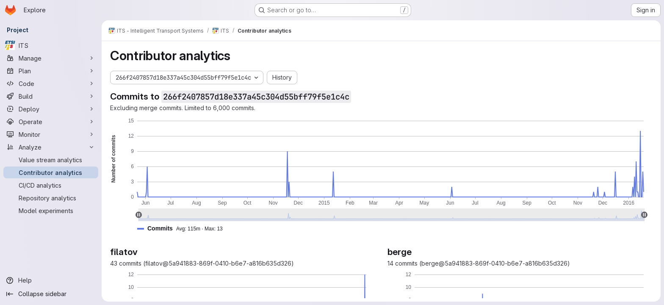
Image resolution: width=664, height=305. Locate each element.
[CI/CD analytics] (50, 185)
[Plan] (50, 71)
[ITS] (50, 45)
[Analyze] (50, 147)
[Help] (50, 280)
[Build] (50, 96)
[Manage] (50, 58)
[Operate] (50, 122)
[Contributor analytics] (50, 172)
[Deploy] (50, 109)
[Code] (50, 83)
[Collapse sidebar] (50, 294)
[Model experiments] (50, 210)
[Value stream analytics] (50, 160)
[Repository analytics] (50, 198)
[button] (183, 228)
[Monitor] (50, 134)
